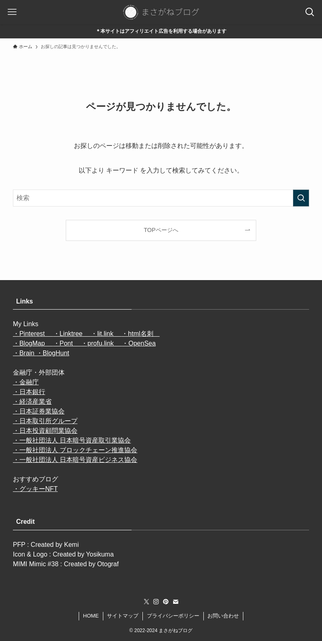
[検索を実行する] (301, 198)
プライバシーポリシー (173, 616)
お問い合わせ (223, 616)
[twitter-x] (146, 601)
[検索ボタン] (310, 12)
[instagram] (156, 601)
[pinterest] (165, 601)
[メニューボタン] (12, 12)
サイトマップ (122, 616)
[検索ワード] (161, 198)
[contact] (175, 601)
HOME (91, 616)
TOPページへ (161, 230)
